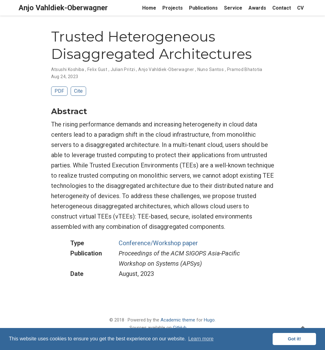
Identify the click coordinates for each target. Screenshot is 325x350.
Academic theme (177, 320)
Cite (78, 91)
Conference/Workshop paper (158, 243)
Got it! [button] (294, 338)
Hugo (209, 320)
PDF (59, 91)
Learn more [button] (200, 338)
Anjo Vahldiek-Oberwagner (63, 7)
